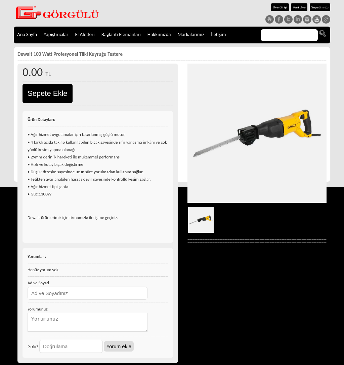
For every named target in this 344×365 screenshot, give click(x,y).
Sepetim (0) (320, 7)
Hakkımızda (159, 34)
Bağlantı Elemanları (121, 34)
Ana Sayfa (27, 34)
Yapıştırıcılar (56, 34)
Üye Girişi (280, 7)
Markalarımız (191, 34)
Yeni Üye (299, 7)
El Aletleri (84, 34)
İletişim (218, 34)
